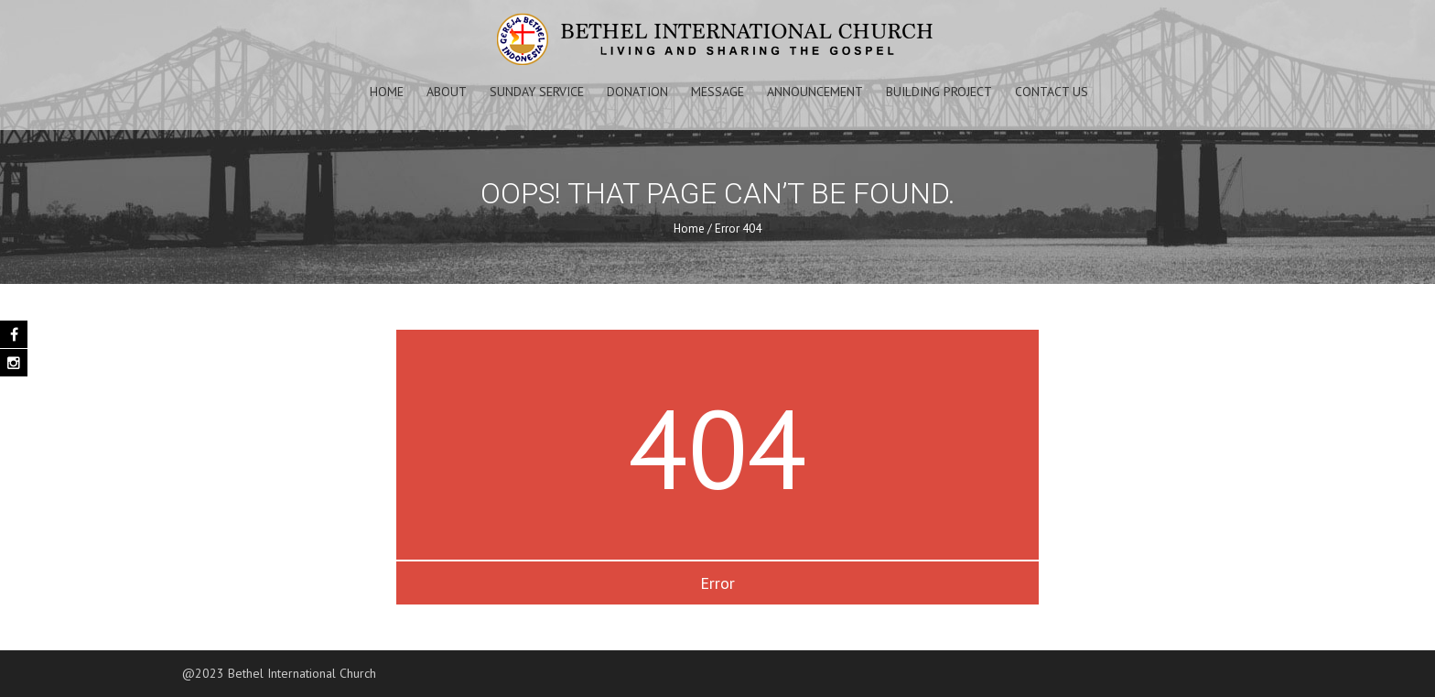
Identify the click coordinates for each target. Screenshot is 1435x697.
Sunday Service (537, 91)
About (446, 91)
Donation (637, 91)
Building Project (939, 91)
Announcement (815, 91)
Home (387, 91)
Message (717, 91)
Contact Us (1051, 91)
